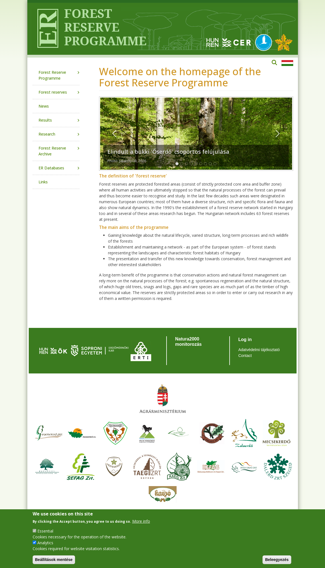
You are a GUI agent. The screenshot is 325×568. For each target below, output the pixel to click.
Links (43, 181)
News (43, 106)
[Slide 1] (177, 163)
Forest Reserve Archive (52, 151)
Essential (45, 531)
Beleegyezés (276, 559)
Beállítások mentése (54, 559)
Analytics (45, 542)
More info (141, 521)
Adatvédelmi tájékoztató (259, 349)
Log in (245, 339)
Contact (245, 355)
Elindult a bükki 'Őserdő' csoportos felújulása (168, 151)
